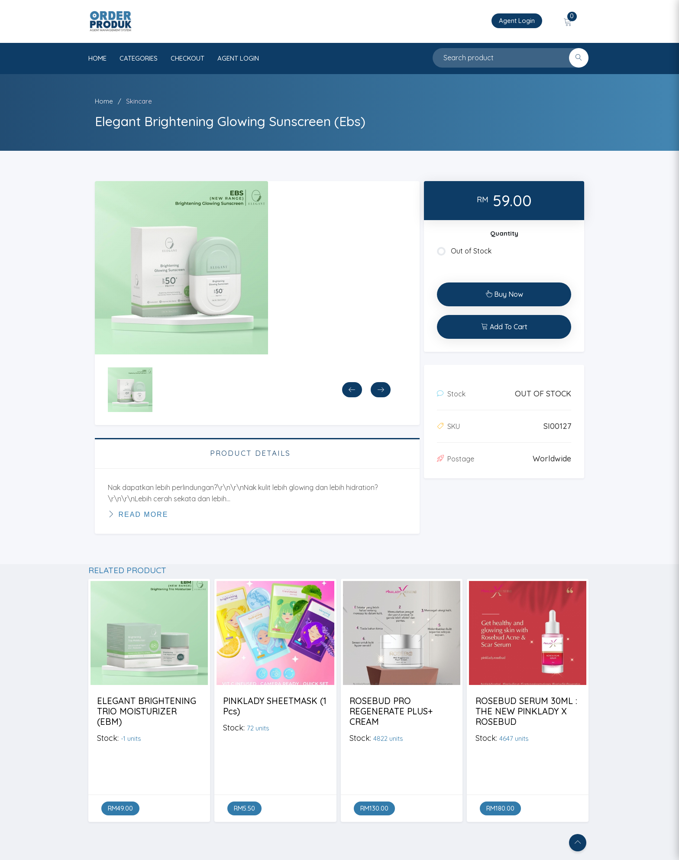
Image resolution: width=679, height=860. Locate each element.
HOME (97, 58)
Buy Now (504, 294)
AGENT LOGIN (238, 58)
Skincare (139, 101)
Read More (138, 514)
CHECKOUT (187, 58)
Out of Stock (464, 251)
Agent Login (517, 20)
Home (104, 101)
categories (139, 58)
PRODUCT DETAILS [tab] (250, 453)
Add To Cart (504, 326)
